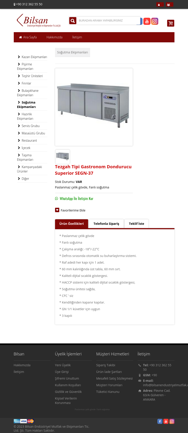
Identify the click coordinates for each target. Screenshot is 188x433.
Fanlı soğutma (103, 409)
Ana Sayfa (28, 37)
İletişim (19, 372)
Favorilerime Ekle (73, 210)
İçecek (23, 148)
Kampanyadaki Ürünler (29, 169)
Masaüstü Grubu (31, 133)
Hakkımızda (22, 365)
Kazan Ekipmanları (32, 57)
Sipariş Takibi (105, 365)
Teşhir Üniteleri (30, 76)
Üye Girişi (62, 372)
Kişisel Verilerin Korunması (66, 400)
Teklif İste (136, 223)
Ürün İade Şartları (109, 372)
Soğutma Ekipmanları (72, 52)
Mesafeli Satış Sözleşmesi (114, 378)
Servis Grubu (28, 126)
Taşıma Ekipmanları (25, 157)
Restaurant (27, 140)
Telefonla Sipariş (106, 223)
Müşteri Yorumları (109, 385)
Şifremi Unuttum (67, 378)
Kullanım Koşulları (68, 385)
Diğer (23, 178)
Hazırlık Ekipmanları (25, 116)
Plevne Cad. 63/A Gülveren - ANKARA (157, 395)
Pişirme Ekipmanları (25, 66)
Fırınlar (24, 83)
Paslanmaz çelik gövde (85, 409)
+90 (154, 375)
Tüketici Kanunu (108, 392)
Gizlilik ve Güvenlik (68, 392)
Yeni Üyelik (63, 365)
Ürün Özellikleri (71, 223)
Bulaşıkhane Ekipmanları (28, 92)
